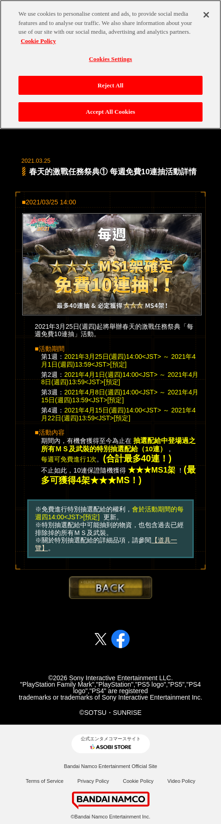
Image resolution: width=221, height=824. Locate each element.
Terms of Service (45, 781)
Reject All (111, 85)
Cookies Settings (110, 58)
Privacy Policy (93, 781)
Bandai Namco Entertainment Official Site (110, 766)
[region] (110, 64)
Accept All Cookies (110, 111)
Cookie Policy (138, 781)
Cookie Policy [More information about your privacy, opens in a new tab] (38, 40)
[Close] (206, 15)
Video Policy (181, 781)
